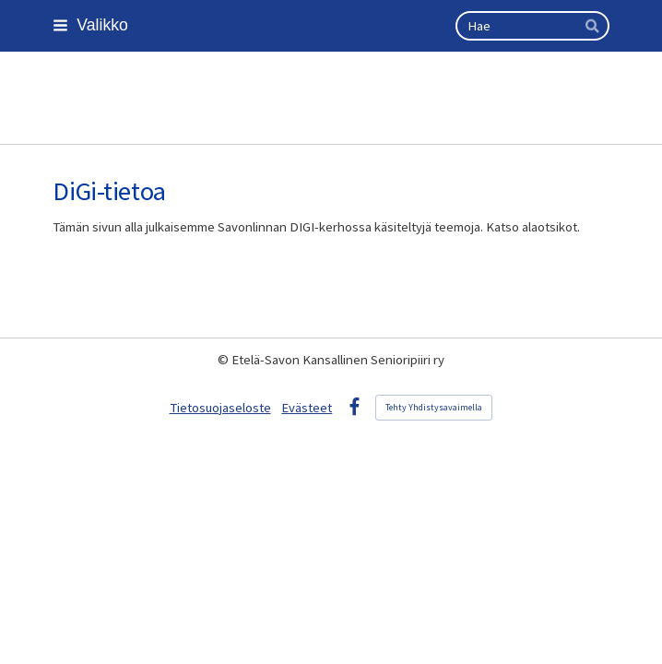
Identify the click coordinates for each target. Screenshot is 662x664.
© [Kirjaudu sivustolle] (224, 359)
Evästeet (306, 407)
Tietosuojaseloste (220, 407)
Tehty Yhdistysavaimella (433, 407)
